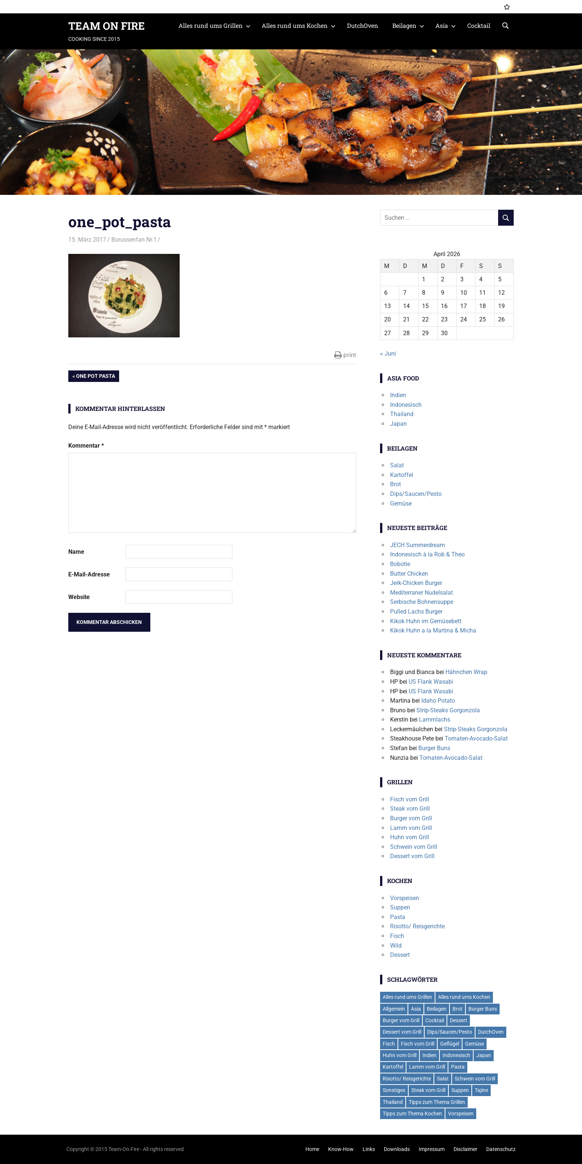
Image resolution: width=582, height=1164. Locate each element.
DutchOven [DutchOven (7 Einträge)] (491, 1032)
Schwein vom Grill (413, 846)
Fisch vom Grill (409, 799)
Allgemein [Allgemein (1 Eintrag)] (394, 1009)
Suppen (400, 907)
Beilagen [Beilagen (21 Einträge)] (437, 1009)
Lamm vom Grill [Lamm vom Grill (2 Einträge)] (427, 1067)
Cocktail (478, 25)
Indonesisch (406, 404)
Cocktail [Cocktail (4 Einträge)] (434, 1020)
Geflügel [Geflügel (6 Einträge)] (449, 1044)
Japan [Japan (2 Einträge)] (483, 1055)
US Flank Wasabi (431, 681)
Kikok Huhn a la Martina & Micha (433, 630)
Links (369, 1149)
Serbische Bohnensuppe (421, 601)
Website (79, 597)
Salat (397, 465)
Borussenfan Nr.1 (134, 239)
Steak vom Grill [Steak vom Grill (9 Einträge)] (428, 1090)
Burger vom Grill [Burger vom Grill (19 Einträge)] (401, 1020)
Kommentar (86, 445)
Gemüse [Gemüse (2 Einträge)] (474, 1044)
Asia (445, 25)
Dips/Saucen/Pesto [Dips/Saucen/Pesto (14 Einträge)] (449, 1032)
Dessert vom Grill (412, 856)
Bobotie (400, 564)
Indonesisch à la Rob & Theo (427, 554)
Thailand (401, 414)
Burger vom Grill (411, 818)
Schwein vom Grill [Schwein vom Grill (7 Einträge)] (475, 1079)
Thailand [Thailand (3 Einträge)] (393, 1102)
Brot (395, 484)
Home (312, 1149)
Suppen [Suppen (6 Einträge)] (460, 1090)
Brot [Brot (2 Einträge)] (457, 1009)
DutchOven (362, 25)
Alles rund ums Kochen (299, 25)
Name (76, 551)
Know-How (341, 1149)
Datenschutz (501, 1149)
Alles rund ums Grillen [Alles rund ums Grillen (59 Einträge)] (407, 997)
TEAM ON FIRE (106, 26)
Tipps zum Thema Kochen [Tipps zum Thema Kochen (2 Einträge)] (412, 1113)
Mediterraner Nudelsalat (421, 592)
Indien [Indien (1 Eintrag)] (429, 1055)
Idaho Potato (438, 700)
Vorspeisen (404, 898)
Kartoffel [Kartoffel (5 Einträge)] (393, 1067)
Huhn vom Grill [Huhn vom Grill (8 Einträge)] (399, 1055)
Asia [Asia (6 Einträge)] (416, 1009)
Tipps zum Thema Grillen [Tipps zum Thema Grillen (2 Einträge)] (437, 1102)
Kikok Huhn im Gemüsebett (425, 621)
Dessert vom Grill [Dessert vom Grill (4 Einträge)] (402, 1032)
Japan (398, 423)
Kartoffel (401, 474)
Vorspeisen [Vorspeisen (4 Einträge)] (461, 1113)
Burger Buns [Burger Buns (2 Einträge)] (482, 1009)
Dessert (400, 954)
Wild (396, 945)
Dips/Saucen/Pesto (416, 493)
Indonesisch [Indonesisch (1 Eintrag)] (456, 1055)
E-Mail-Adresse (89, 574)
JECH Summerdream (417, 545)
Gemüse (401, 503)
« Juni (388, 353)
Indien (398, 395)
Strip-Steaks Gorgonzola (448, 710)
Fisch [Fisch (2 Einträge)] (389, 1044)
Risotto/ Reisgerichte (417, 926)
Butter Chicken (409, 573)
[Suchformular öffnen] (505, 24)
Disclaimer (465, 1149)
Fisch (397, 935)
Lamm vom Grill (411, 827)
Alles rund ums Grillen (215, 25)
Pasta (397, 917)
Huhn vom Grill (409, 837)
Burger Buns (434, 748)
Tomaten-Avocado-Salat (476, 738)
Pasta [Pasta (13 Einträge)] (458, 1067)
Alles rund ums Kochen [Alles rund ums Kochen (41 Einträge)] (464, 997)
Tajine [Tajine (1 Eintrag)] (481, 1090)
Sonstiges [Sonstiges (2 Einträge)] (394, 1090)
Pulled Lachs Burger (416, 611)
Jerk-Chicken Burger (416, 582)
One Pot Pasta (95, 377)
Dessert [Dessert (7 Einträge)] (458, 1020)
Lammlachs (434, 719)
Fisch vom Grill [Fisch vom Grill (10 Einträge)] (417, 1044)
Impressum (432, 1149)
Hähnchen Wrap (466, 672)
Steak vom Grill (410, 808)
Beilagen (408, 25)
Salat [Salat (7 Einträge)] (443, 1079)
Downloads (397, 1149)
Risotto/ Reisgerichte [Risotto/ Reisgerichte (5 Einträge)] (407, 1079)
